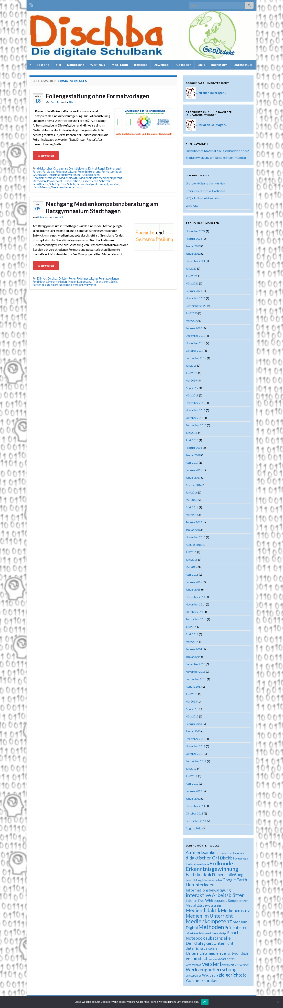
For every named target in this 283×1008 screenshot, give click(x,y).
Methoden (39, 181)
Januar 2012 (193, 798)
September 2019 (196, 358)
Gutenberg (56, 102)
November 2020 (195, 298)
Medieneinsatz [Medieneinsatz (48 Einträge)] (235, 910)
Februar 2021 (194, 291)
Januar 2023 (193, 246)
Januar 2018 (193, 455)
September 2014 (196, 619)
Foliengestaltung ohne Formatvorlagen (97, 95)
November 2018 (195, 410)
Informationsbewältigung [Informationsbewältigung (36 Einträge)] (208, 890)
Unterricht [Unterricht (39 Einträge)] (223, 943)
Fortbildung (40, 281)
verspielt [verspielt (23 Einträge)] (228, 965)
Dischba (53, 278)
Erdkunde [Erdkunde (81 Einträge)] (221, 863)
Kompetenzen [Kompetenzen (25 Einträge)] (238, 901)
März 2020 (192, 320)
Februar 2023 (194, 238)
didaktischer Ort (47, 168)
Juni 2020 (192, 313)
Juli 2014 (191, 626)
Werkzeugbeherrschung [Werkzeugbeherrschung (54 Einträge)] (211, 969)
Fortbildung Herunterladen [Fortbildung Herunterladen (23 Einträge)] (204, 880)
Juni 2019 (192, 373)
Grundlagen (40, 174)
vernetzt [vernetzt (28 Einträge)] (228, 959)
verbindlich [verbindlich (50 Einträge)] (197, 958)
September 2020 (196, 305)
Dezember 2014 (195, 597)
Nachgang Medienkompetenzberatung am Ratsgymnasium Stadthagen (102, 207)
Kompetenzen (91, 174)
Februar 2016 (194, 522)
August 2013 (194, 686)
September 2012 (196, 761)
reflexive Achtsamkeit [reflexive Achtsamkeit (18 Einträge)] (198, 933)
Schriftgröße (57, 184)
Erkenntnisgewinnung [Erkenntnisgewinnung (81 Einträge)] (212, 869)
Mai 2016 (191, 500)
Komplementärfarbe (45, 178)
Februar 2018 (194, 447)
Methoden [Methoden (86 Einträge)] (211, 927)
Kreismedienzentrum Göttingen (205, 191)
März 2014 (192, 641)
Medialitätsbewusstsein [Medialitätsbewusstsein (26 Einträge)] (203, 905)
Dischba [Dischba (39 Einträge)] (227, 857)
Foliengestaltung (66, 171)
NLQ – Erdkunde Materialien (203, 198)
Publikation (183, 64)
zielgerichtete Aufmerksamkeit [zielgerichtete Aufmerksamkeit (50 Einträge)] (216, 977)
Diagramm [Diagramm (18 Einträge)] (238, 853)
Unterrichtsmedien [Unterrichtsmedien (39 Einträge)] (203, 953)
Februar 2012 (194, 791)
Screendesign (85, 184)
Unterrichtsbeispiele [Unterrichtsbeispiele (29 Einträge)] (201, 948)
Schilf (113, 281)
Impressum (219, 64)
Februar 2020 (194, 328)
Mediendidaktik (68, 178)
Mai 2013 (191, 701)
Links (201, 64)
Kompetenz (75, 64)
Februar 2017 (194, 470)
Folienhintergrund (89, 171)
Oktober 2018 (194, 417)
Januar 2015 (193, 589)
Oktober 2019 (194, 350)
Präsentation (71, 181)
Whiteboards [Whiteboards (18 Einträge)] (193, 975)
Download (161, 64)
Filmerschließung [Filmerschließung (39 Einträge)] (227, 874)
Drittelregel (113, 168)
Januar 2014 (193, 656)
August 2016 (194, 485)
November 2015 (195, 537)
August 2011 (194, 828)
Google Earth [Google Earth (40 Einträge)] (234, 879)
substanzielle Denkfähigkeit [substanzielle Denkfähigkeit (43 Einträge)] (208, 941)
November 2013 (195, 671)
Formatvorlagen (112, 171)
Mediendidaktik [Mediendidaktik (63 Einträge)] (203, 910)
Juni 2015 (192, 559)
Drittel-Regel (96, 168)
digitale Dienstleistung (73, 168)
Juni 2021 (192, 276)
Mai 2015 (191, 567)
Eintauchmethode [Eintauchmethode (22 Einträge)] (197, 864)
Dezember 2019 (195, 335)
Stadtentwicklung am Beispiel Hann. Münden (216, 157)
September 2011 (196, 821)
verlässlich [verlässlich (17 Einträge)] (215, 959)
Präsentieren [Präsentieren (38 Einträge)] (236, 927)
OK (205, 1001)
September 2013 (196, 679)
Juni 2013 (192, 694)
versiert (114, 184)
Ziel (58, 64)
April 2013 (192, 709)
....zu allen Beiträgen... (212, 125)
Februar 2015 (194, 582)
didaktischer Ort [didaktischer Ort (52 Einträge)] (202, 857)
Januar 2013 (193, 731)
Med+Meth (119, 64)
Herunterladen (57, 281)
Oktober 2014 (194, 612)
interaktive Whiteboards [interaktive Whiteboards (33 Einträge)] (206, 900)
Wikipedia (192, 205)
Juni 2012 (192, 776)
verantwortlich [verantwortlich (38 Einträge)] (234, 953)
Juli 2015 (191, 552)
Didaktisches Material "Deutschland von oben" (217, 151)
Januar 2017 (193, 477)
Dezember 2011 (195, 806)
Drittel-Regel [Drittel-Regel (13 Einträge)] (241, 858)
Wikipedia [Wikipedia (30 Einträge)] (210, 975)
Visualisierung (41, 187)
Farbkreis (48, 171)
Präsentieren (89, 181)
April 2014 (192, 634)
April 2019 (192, 388)
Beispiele (140, 64)
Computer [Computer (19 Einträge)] (225, 853)
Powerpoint (54, 181)
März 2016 (192, 514)
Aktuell (72, 102)
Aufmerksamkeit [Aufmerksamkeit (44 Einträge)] (202, 852)
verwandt (90, 284)
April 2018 (192, 440)
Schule (71, 184)
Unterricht (101, 184)
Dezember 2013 (195, 664)
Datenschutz (243, 64)
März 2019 (192, 395)
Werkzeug (97, 64)
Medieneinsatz (88, 178)
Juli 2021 (191, 268)
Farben (37, 171)
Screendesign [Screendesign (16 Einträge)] (219, 933)
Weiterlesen (46, 155)
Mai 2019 (191, 380)
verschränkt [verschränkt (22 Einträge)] (193, 965)
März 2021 (192, 283)
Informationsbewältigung (65, 174)
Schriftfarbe (40, 184)
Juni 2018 (192, 432)
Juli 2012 (191, 768)
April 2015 (192, 574)
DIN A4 (41, 278)
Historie (43, 64)
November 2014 (195, 604)
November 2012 (195, 746)
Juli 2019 (191, 365)
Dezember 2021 (195, 261)
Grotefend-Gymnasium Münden (205, 183)
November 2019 (195, 343)
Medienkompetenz (110, 178)
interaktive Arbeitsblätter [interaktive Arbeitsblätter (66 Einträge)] (215, 895)
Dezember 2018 (195, 402)
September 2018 (196, 425)
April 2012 (192, 783)
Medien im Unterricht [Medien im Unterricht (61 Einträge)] (209, 916)
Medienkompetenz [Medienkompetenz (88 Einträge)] (209, 921)
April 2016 (192, 507)
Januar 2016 (193, 529)
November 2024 (195, 231)
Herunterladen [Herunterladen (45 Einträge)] (200, 884)
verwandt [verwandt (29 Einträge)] (242, 964)
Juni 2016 (192, 492)
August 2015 (194, 544)
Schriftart (105, 181)
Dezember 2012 (195, 738)
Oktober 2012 (194, 753)
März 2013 (192, 716)
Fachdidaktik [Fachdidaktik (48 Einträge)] (198, 874)
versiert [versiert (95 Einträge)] (212, 963)
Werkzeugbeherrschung (66, 187)
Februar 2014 (194, 649)
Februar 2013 (194, 724)
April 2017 (192, 462)
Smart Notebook (61, 284)
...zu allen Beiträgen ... (211, 92)
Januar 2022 (193, 253)
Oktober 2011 (194, 813)
